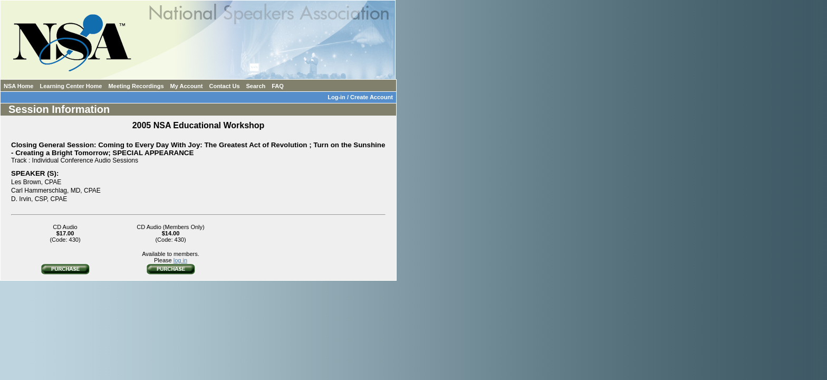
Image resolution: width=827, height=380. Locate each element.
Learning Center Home (71, 86)
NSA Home (18, 86)
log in (180, 260)
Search (256, 86)
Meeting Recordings (136, 86)
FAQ (278, 86)
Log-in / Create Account (362, 97)
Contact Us (224, 86)
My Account (186, 86)
